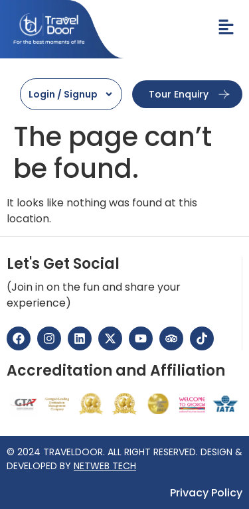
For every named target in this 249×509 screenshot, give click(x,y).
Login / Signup (71, 94)
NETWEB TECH (105, 466)
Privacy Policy (206, 493)
